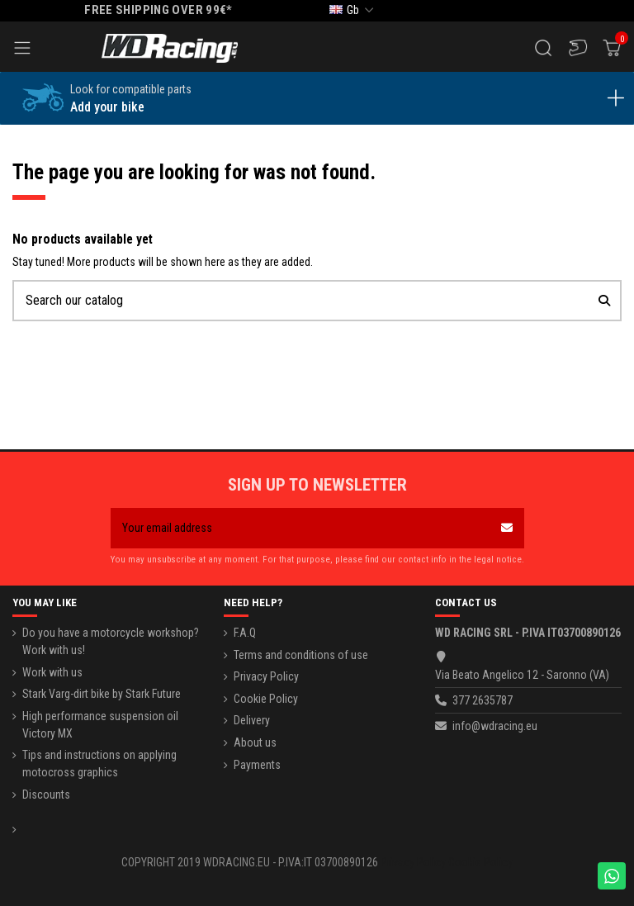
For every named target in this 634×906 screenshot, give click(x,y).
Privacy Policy (266, 676)
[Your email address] (300, 528)
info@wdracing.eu (494, 726)
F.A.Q (245, 632)
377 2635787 (482, 700)
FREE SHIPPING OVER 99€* (158, 9)
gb (352, 10)
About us (255, 742)
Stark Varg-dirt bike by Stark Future (101, 693)
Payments (257, 764)
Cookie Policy (266, 698)
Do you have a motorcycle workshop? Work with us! (110, 641)
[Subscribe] (507, 528)
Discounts (46, 794)
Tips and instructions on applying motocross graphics (99, 763)
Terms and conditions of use (301, 655)
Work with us (52, 672)
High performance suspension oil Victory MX (100, 724)
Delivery (252, 720)
